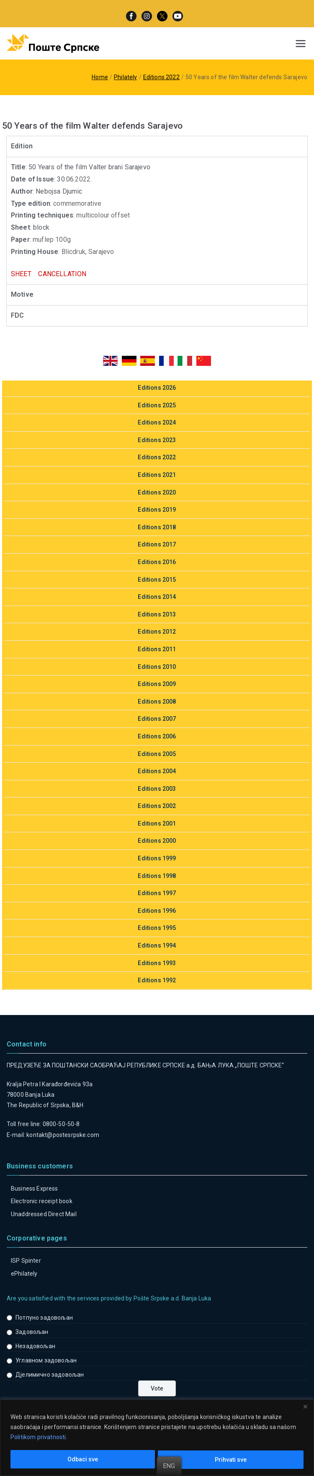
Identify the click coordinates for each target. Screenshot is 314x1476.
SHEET (23, 274)
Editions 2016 (157, 562)
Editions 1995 (157, 927)
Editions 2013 (157, 614)
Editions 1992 (157, 980)
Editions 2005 (157, 754)
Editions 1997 (157, 893)
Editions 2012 (157, 631)
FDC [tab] (17, 315)
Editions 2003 (157, 788)
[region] (157, 1437)
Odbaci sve (82, 1459)
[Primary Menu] (300, 43)
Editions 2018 (157, 527)
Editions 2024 (157, 422)
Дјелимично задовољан (49, 1374)
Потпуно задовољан (44, 1317)
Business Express (34, 1188)
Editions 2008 (157, 701)
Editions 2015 (157, 579)
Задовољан (31, 1331)
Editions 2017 (157, 544)
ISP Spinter (26, 1260)
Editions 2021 (157, 474)
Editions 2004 (157, 771)
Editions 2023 (157, 440)
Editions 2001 (157, 823)
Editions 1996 (157, 910)
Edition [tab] (22, 146)
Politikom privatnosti (38, 1437)
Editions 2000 (157, 840)
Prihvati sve (231, 1459)
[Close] (305, 1406)
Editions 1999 (157, 858)
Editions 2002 (157, 806)
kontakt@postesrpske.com (62, 1135)
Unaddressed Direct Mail (44, 1214)
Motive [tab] (22, 294)
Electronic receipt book (41, 1201)
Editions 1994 (157, 945)
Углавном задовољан (46, 1360)
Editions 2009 (157, 684)
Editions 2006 (157, 736)
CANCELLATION (62, 274)
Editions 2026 (157, 387)
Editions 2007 (157, 718)
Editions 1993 (157, 963)
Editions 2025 (157, 405)
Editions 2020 (157, 492)
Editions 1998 (157, 876)
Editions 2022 (157, 457)
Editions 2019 (157, 509)
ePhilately (24, 1273)
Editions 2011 (157, 649)
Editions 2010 (157, 666)
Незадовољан (35, 1346)
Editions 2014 (157, 596)
